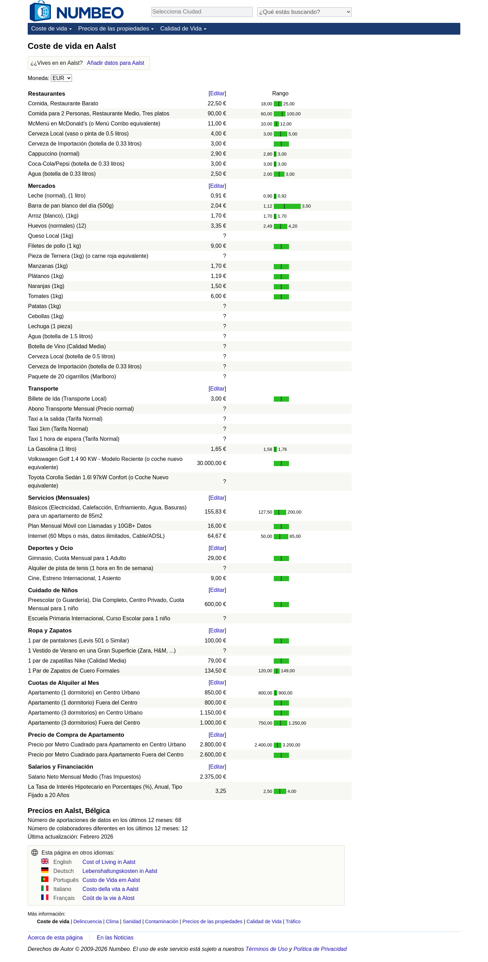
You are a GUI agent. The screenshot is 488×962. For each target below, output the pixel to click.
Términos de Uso (266, 949)
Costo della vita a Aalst (110, 889)
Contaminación (161, 921)
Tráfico (293, 921)
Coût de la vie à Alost (108, 898)
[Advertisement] (408, 84)
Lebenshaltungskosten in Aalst (119, 871)
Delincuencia (87, 921)
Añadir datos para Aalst (115, 63)
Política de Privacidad (320, 949)
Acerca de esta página (55, 938)
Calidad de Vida (181, 28)
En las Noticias (115, 938)
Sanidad (132, 921)
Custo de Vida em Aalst (111, 880)
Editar (217, 93)
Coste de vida (49, 28)
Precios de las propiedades (113, 28)
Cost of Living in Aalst (108, 862)
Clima (112, 921)
